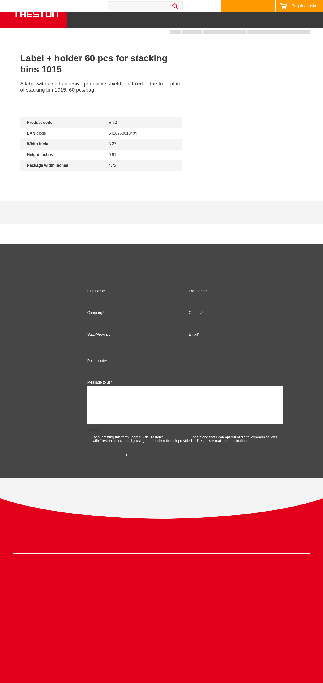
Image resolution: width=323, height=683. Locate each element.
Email (193, 347)
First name (95, 303)
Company (94, 325)
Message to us (98, 395)
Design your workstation (246, 6)
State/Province (98, 347)
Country (195, 325)
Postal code (96, 373)
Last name (197, 303)
